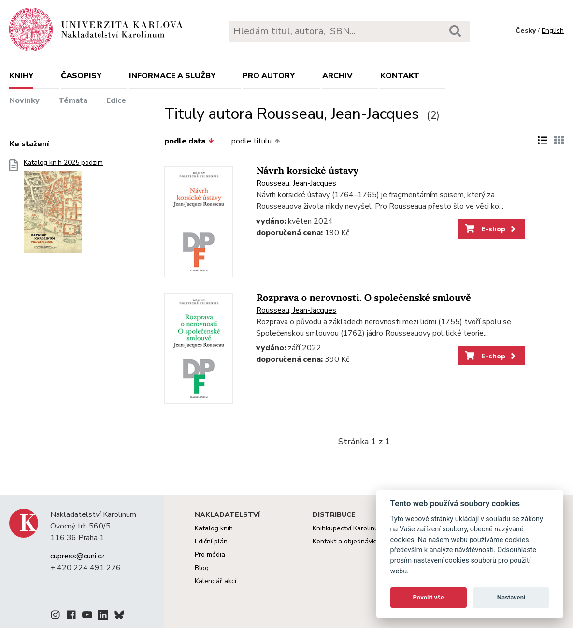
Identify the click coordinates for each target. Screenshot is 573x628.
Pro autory (269, 76)
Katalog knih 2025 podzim (63, 208)
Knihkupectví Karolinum (348, 528)
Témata (72, 100)
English (553, 30)
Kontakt (399, 76)
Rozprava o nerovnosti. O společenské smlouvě (363, 298)
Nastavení (511, 597)
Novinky (24, 100)
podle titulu (255, 141)
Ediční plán (211, 541)
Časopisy (81, 76)
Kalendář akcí (215, 580)
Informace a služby (172, 76)
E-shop (491, 229)
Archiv (337, 76)
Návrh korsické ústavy (307, 171)
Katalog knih (214, 528)
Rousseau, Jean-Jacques (296, 183)
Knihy (21, 76)
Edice (116, 100)
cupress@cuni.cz (77, 556)
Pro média (210, 554)
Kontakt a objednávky (346, 541)
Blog (202, 567)
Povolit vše (428, 597)
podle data (189, 141)
